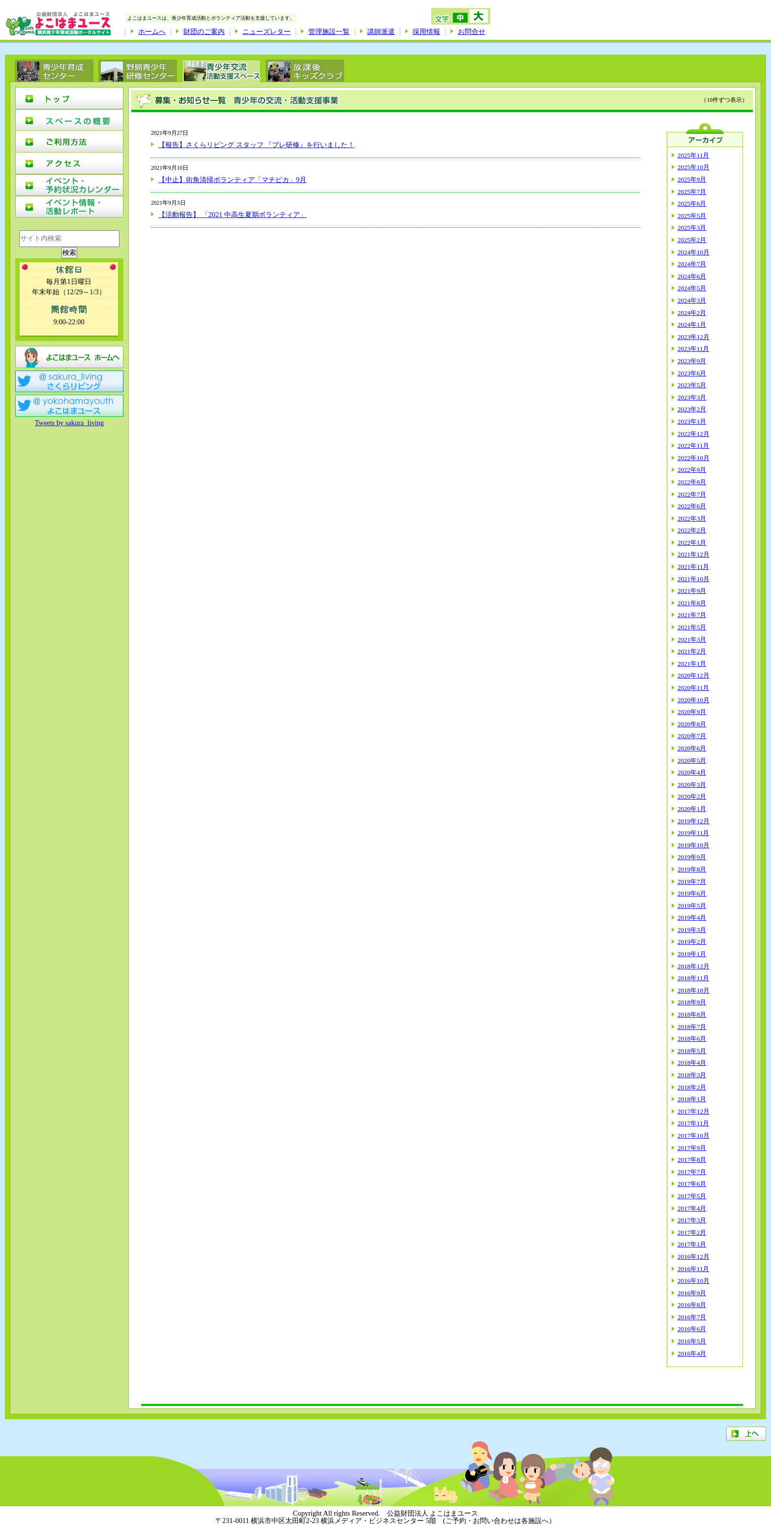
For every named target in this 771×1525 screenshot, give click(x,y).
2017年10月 (694, 1135)
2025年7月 (692, 191)
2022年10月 (694, 458)
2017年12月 (694, 1111)
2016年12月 (694, 1256)
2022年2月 (692, 530)
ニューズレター (266, 31)
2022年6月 (692, 506)
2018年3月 (692, 1075)
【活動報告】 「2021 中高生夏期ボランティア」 (232, 214)
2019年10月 (694, 845)
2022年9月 (692, 469)
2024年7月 (692, 264)
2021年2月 (692, 651)
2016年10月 (694, 1280)
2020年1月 (692, 808)
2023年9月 (692, 361)
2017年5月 (692, 1196)
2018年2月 (692, 1087)
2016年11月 (693, 1269)
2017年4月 (692, 1208)
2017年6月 (692, 1183)
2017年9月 (692, 1148)
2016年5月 (692, 1341)
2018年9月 (692, 1002)
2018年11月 (693, 978)
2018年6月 (692, 1038)
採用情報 (426, 31)
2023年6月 (692, 373)
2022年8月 (692, 482)
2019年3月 (692, 930)
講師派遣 (381, 31)
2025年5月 (692, 215)
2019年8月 (692, 869)
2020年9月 (692, 712)
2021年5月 (692, 627)
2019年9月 (692, 857)
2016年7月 (692, 1317)
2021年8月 (692, 603)
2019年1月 (692, 954)
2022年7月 (692, 494)
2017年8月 (692, 1159)
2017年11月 (693, 1123)
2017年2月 (692, 1232)
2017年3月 (692, 1220)
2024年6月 (692, 276)
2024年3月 (692, 300)
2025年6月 (692, 203)
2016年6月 (692, 1329)
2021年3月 (692, 639)
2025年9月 (692, 179)
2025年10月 (694, 167)
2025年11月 (693, 155)
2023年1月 (692, 421)
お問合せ (471, 31)
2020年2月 (692, 796)
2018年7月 (692, 1026)
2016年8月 (692, 1304)
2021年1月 (692, 663)
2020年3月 (692, 784)
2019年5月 (692, 905)
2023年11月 (693, 348)
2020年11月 (693, 687)
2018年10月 (694, 990)
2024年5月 (692, 288)
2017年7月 (692, 1172)
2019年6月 (692, 893)
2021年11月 (693, 566)
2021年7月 (692, 615)
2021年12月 (694, 554)
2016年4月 (692, 1353)
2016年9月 (692, 1293)
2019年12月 (694, 821)
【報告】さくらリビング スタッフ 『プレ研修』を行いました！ (256, 145)
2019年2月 (692, 941)
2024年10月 (694, 252)
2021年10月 (694, 579)
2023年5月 (692, 385)
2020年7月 (692, 736)
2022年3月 (692, 518)
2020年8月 (692, 724)
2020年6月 (692, 748)
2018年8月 (692, 1014)
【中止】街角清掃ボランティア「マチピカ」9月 (232, 180)
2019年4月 (692, 917)
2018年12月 (694, 966)
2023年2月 (692, 409)
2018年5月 (692, 1051)
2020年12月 (694, 675)
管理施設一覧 (329, 31)
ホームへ (152, 31)
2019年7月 (692, 881)
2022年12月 (694, 433)
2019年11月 (693, 833)
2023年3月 (692, 397)
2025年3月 (692, 227)
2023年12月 (694, 337)
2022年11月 (693, 445)
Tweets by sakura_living (69, 423)
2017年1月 (692, 1244)
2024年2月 (692, 312)
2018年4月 (692, 1062)
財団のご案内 (204, 31)
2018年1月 (692, 1099)
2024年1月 (692, 324)
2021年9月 (692, 590)
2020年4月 (692, 772)
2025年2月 (692, 240)
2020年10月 (694, 700)
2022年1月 (692, 542)
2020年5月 (692, 760)
